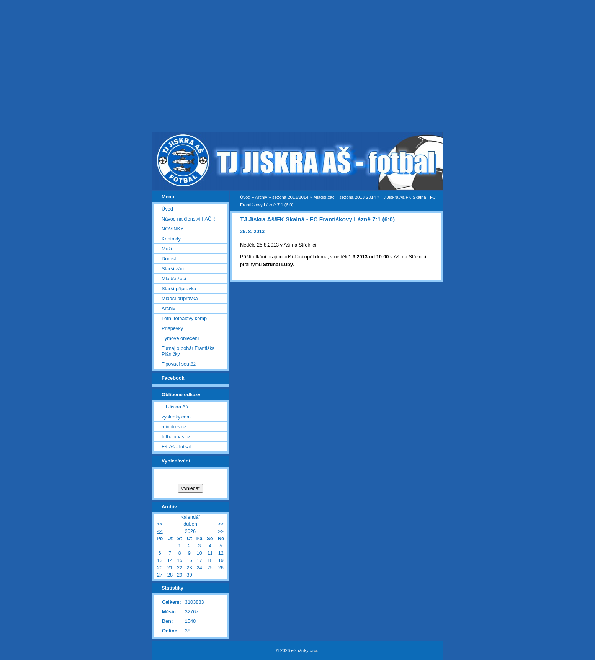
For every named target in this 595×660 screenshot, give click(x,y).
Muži (167, 249)
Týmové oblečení (180, 338)
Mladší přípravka (180, 298)
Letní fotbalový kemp (184, 318)
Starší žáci (173, 268)
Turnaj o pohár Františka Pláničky (188, 351)
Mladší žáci (174, 278)
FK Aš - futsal (176, 446)
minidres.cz (174, 427)
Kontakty (171, 239)
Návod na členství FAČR (188, 219)
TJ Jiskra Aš (175, 407)
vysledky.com (176, 417)
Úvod (245, 197)
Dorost (169, 258)
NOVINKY (173, 229)
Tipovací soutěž (179, 364)
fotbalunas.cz (176, 436)
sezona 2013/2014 (290, 197)
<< (160, 524)
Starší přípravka (179, 288)
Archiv (261, 197)
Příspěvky (172, 328)
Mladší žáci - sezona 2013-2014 (344, 197)
